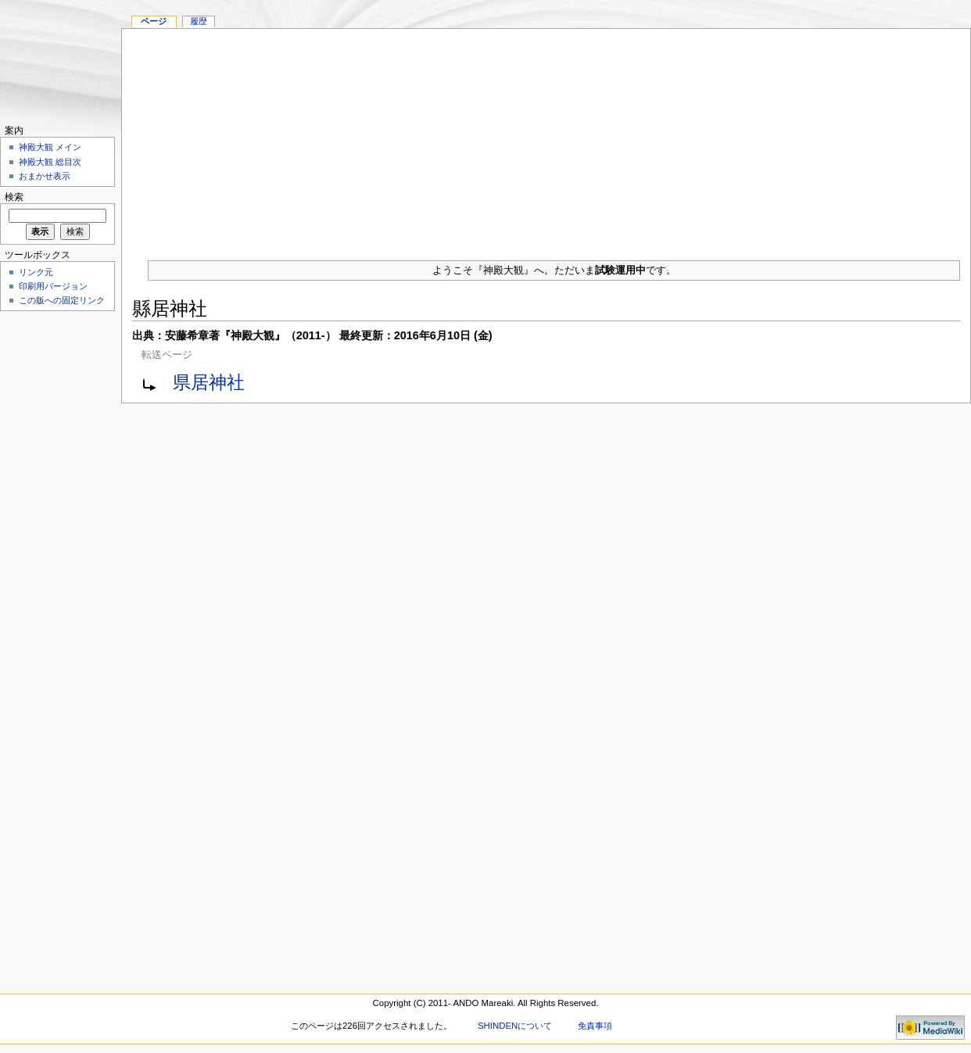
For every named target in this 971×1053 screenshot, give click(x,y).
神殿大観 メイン (50, 147)
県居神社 (209, 382)
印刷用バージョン (53, 286)
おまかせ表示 (44, 176)
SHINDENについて (515, 1025)
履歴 (198, 21)
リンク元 (36, 272)
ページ (154, 21)
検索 (14, 197)
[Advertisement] (546, 138)
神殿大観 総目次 (50, 162)
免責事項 (595, 1025)
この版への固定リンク (62, 300)
